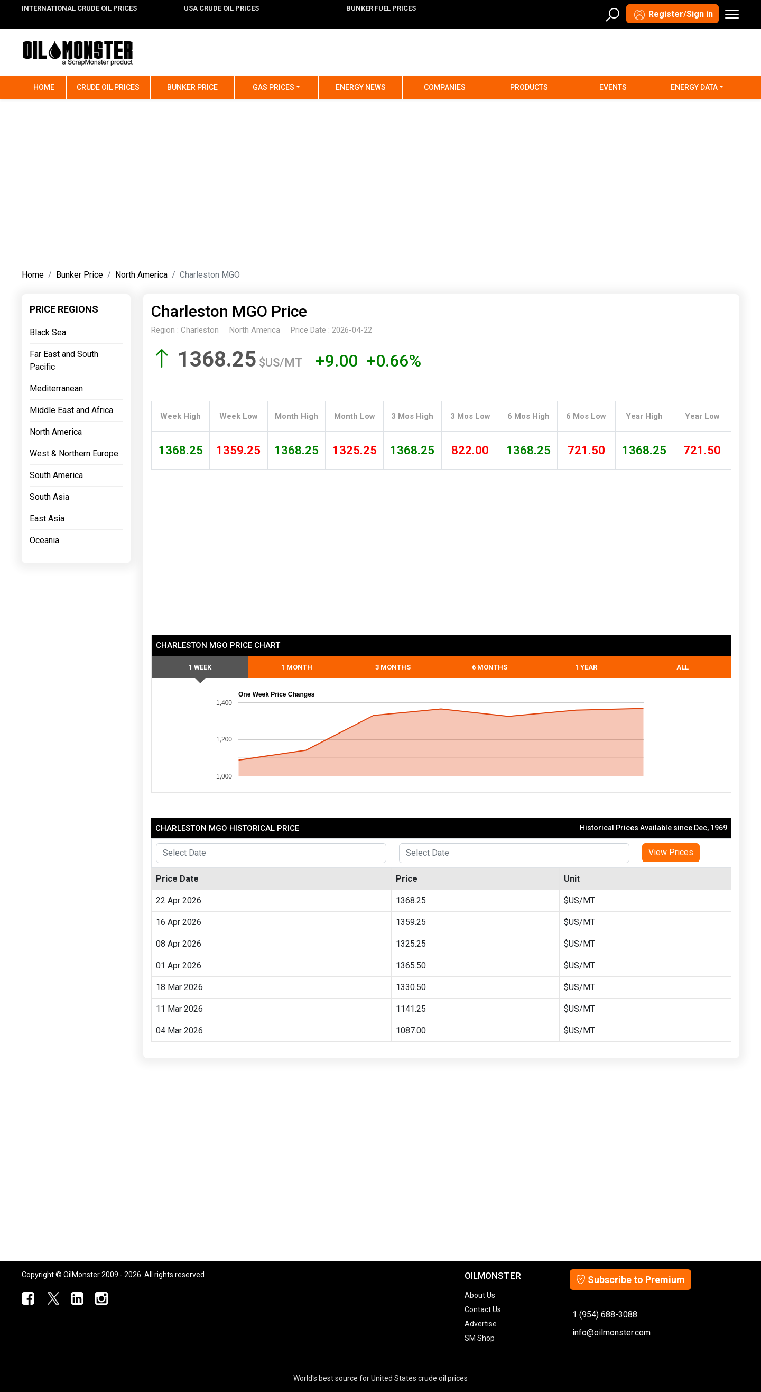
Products (529, 87)
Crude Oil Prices (108, 87)
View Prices (670, 852)
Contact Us (483, 1309)
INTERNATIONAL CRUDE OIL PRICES (79, 8)
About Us (480, 1295)
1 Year (586, 667)
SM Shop (480, 1338)
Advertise (481, 1324)
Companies (445, 87)
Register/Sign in (672, 15)
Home (49, 86)
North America (141, 275)
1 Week (200, 667)
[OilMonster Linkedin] (76, 1299)
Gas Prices (273, 87)
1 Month (296, 667)
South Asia (49, 497)
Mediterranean (56, 388)
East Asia (47, 519)
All (682, 667)
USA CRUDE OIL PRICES (221, 8)
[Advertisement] (380, 182)
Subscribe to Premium (630, 1279)
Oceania (44, 540)
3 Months (393, 667)
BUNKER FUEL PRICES (381, 8)
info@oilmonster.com (611, 1332)
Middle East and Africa (71, 410)
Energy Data (694, 87)
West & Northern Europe (74, 453)
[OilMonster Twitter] (52, 1299)
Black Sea (48, 332)
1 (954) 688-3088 (604, 1314)
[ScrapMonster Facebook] (27, 1299)
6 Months (489, 667)
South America (56, 475)
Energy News (361, 87)
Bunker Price (192, 87)
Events (613, 87)
